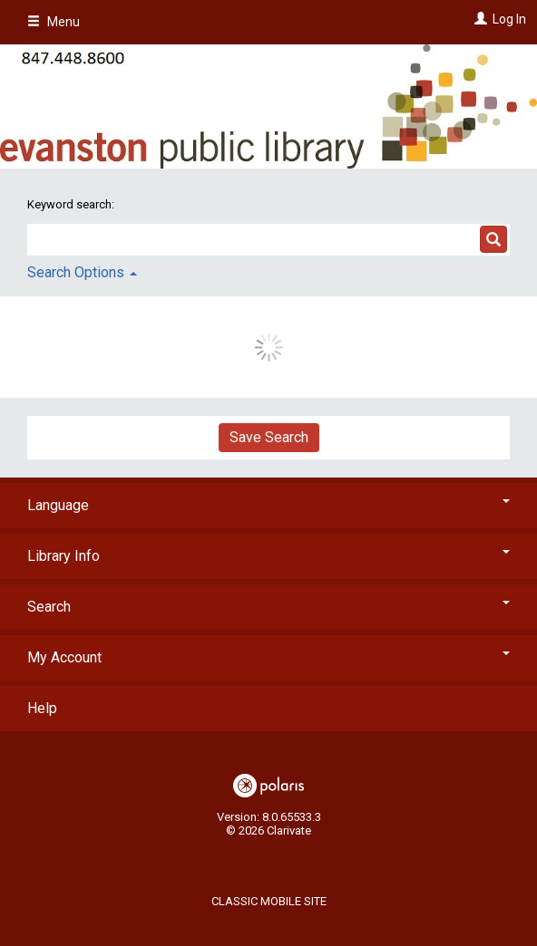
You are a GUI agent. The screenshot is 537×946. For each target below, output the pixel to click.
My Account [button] (268, 657)
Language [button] (268, 505)
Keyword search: (72, 204)
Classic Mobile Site (269, 901)
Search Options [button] (82, 272)
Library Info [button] (268, 556)
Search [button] (268, 606)
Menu (53, 21)
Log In (509, 19)
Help (42, 708)
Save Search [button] (268, 437)
